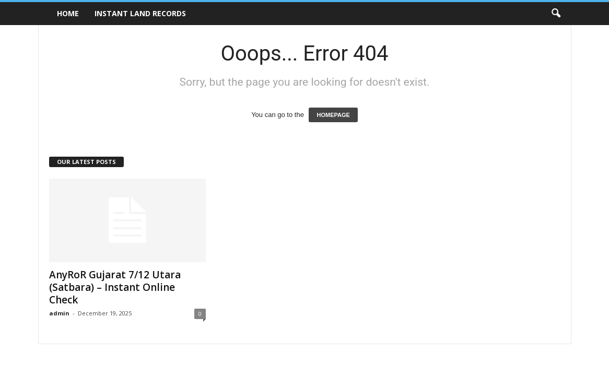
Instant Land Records (140, 13)
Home (68, 13)
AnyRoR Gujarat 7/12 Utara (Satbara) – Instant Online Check (115, 287)
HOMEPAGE (333, 115)
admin (59, 313)
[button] (555, 13)
